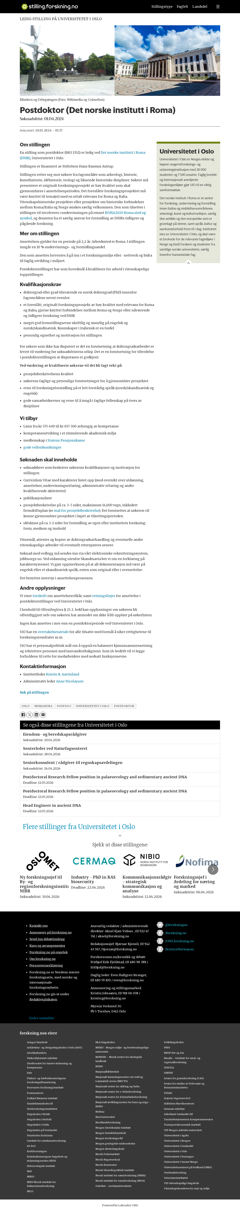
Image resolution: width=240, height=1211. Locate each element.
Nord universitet (105, 1116)
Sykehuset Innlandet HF (178, 1114)
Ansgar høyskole (37, 1042)
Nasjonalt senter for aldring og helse (117, 1086)
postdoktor (124, 706)
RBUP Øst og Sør (174, 1052)
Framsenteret (35, 1092)
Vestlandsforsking (175, 1172)
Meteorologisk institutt (41, 1165)
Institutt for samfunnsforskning (46, 1140)
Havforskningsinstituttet (42, 1108)
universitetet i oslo (92, 706)
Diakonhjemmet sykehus (42, 1058)
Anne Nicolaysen (70, 681)
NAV (29, 1171)
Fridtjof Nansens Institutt (42, 1098)
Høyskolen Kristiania (39, 1135)
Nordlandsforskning (108, 1122)
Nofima (99, 1111)
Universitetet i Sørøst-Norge (181, 1161)
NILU (30, 1191)
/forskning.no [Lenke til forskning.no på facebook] (175, 933)
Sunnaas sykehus (174, 1108)
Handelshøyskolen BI (40, 1103)
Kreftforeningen (37, 1151)
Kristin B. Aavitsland (62, 674)
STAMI (168, 1092)
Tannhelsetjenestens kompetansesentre (188, 1119)
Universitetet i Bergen (177, 1140)
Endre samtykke (41, 1018)
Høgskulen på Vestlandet (42, 1130)
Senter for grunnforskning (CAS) (184, 1078)
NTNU (99, 1066)
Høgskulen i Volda (38, 1124)
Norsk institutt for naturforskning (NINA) (120, 1175)
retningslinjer (103, 596)
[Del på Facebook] (23, 715)
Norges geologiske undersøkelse (115, 1143)
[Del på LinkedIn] (36, 715)
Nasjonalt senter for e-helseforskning (118, 1091)
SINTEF (168, 1072)
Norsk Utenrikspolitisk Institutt (114, 1170)
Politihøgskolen (174, 1042)
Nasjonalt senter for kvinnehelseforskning (121, 1096)
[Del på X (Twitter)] (29, 715)
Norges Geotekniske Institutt (113, 1127)
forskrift (40, 596)
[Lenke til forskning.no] (81, 5)
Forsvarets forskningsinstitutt (45, 1087)
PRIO (167, 1047)
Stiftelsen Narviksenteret (179, 1103)
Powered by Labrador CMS (120, 1205)
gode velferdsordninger (42, 447)
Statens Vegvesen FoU (177, 1098)
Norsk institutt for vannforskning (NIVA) (120, 1180)
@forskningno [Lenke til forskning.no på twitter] (176, 925)
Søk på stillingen (34, 692)
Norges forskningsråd (109, 1138)
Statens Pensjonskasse (66, 440)
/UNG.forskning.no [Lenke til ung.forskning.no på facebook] (179, 941)
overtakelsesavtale (53, 632)
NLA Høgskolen (105, 1042)
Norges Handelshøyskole (110, 1132)
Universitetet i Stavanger (179, 1156)
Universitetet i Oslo (175, 1151)
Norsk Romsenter (106, 1164)
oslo (25, 706)
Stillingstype (162, 7)
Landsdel (199, 7)
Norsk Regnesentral (107, 1159)
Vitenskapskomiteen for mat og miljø (186, 1188)
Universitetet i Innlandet (178, 1145)
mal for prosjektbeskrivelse (76, 511)
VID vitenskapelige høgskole (181, 1183)
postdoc (64, 706)
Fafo (29, 1072)
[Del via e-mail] (43, 715)
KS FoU (31, 1145)
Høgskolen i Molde (38, 1114)
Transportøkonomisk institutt (182, 1124)
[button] (213, 869)
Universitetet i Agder (176, 1135)
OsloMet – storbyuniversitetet (113, 1185)
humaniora (43, 706)
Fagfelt (182, 7)
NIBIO (30, 1176)
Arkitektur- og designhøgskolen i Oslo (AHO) (54, 1047)
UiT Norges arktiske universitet (183, 1130)
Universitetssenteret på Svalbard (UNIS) (188, 1167)
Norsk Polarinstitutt (107, 1154)
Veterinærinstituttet (176, 1177)
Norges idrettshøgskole (109, 1148)
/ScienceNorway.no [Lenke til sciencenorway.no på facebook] (179, 949)
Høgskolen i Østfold (39, 1119)
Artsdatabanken (36, 1052)
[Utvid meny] (218, 6)
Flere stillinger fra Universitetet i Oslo (79, 827)
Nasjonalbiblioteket (107, 1071)
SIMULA (169, 1067)
